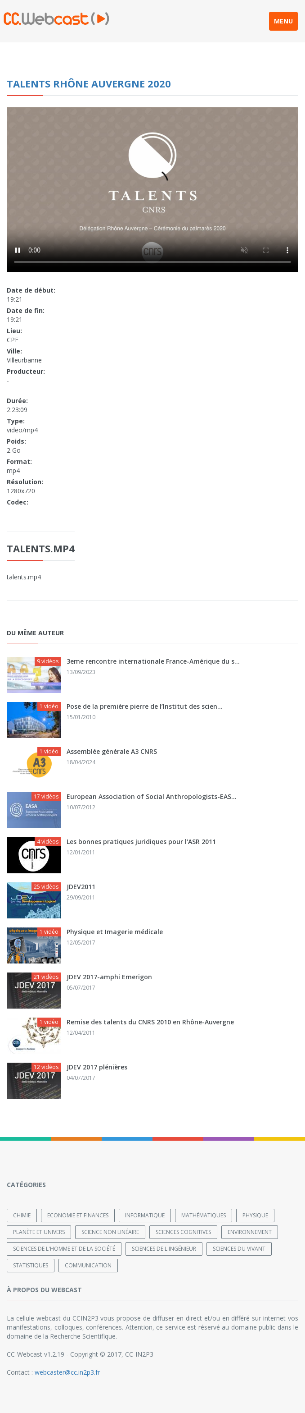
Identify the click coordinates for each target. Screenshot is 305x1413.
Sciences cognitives (183, 1232)
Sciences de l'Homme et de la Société (64, 1248)
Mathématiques (203, 1215)
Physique (255, 1215)
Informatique (145, 1215)
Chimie (22, 1215)
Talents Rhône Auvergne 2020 (89, 83)
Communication (88, 1265)
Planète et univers (39, 1232)
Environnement (250, 1232)
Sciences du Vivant (239, 1248)
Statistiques (30, 1265)
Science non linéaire (110, 1232)
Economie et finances (77, 1215)
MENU (283, 21)
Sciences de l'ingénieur (164, 1248)
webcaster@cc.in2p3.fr (67, 1372)
